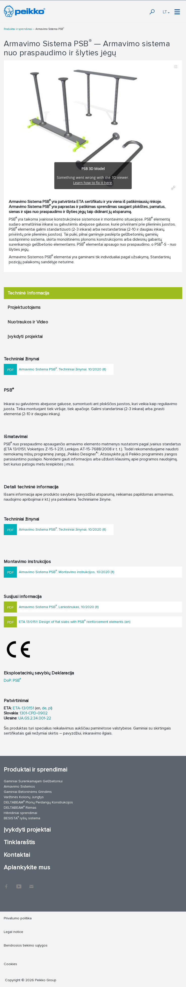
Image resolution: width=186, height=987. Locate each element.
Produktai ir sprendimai (18, 29)
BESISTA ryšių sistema (22, 818)
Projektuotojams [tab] (24, 307)
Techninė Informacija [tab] (28, 293)
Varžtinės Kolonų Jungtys (24, 797)
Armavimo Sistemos (19, 786)
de (44, 708)
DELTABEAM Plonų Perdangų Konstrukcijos (38, 802)
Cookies (10, 964)
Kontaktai (17, 855)
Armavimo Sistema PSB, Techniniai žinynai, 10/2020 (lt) (62, 369)
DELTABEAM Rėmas (20, 807)
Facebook (6, 883)
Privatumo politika (18, 918)
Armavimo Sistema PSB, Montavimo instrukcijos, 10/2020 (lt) (66, 571)
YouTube (18, 883)
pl (49, 708)
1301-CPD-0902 (34, 713)
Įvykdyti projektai (27, 829)
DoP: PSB (12, 680)
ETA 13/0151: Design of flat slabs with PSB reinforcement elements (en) (74, 621)
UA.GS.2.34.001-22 (34, 718)
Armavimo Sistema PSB (49, 29)
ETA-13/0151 (23, 708)
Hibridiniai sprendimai (20, 813)
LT (166, 12)
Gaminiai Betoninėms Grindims (28, 792)
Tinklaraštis (19, 842)
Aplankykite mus (27, 867)
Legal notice (13, 932)
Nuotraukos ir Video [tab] (28, 322)
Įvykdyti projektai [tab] (25, 336)
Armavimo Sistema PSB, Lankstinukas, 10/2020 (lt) (59, 606)
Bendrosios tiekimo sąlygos (26, 945)
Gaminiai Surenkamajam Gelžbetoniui (33, 781)
